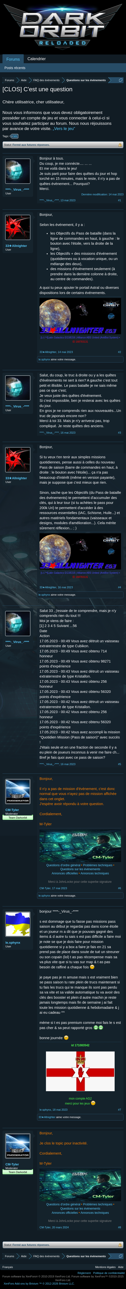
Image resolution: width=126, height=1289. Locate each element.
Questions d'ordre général (63, 865)
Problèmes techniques (97, 865)
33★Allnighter (16, 246)
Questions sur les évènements (80, 869)
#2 (119, 351)
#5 (119, 764)
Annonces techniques (95, 873)
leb (14, 136)
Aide (121, 1267)
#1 (119, 200)
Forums (13, 59)
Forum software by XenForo (36, 1276)
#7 (119, 1109)
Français (7, 1267)
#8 (119, 1227)
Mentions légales (105, 1267)
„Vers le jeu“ (64, 128)
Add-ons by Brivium (39, 1283)
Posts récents (14, 68)
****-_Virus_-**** (17, 189)
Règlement (84, 1272)
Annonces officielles (65, 873)
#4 (119, 587)
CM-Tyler (12, 810)
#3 (119, 432)
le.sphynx (44, 359)
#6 (119, 888)
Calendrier (36, 59)
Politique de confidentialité (109, 1272)
